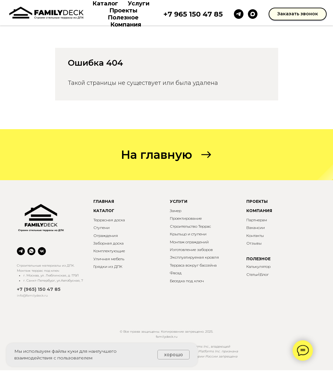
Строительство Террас (190, 226)
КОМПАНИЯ (259, 210)
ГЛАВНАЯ (103, 201)
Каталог (105, 3)
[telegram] (238, 14)
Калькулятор (258, 266)
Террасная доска (109, 219)
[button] (298, 14)
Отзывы (254, 243)
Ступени (101, 227)
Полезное (123, 17)
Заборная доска (108, 243)
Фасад (176, 272)
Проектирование (186, 218)
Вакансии (255, 227)
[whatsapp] (31, 251)
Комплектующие (109, 250)
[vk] (42, 251)
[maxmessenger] (252, 14)
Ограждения (105, 235)
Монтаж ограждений (189, 242)
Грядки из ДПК (107, 266)
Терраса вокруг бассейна (193, 265)
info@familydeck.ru (32, 295)
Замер (175, 210)
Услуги (138, 3)
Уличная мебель (108, 258)
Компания (125, 24)
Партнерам (256, 219)
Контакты (255, 235)
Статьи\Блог (257, 274)
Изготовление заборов (191, 249)
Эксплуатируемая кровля (194, 257)
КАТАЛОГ (103, 210)
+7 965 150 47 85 (193, 14)
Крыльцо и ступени (188, 234)
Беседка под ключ (187, 280)
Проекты (123, 10)
